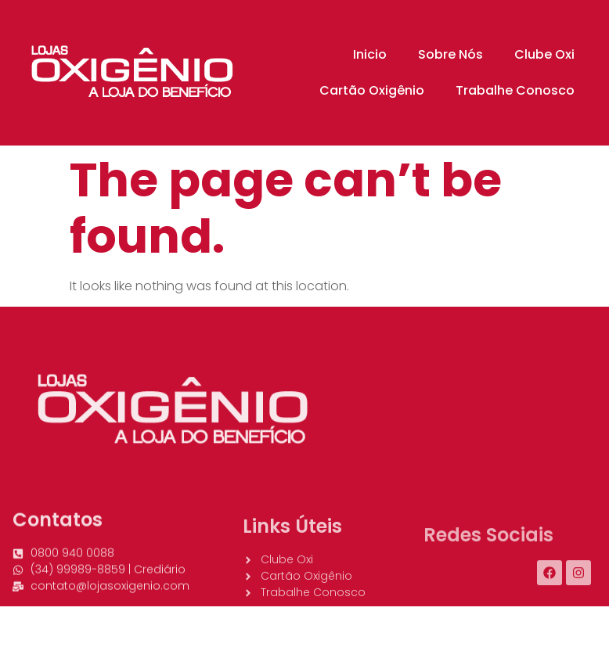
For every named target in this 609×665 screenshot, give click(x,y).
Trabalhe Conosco (515, 90)
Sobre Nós (450, 54)
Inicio (370, 54)
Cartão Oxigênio (371, 90)
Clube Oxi (544, 54)
